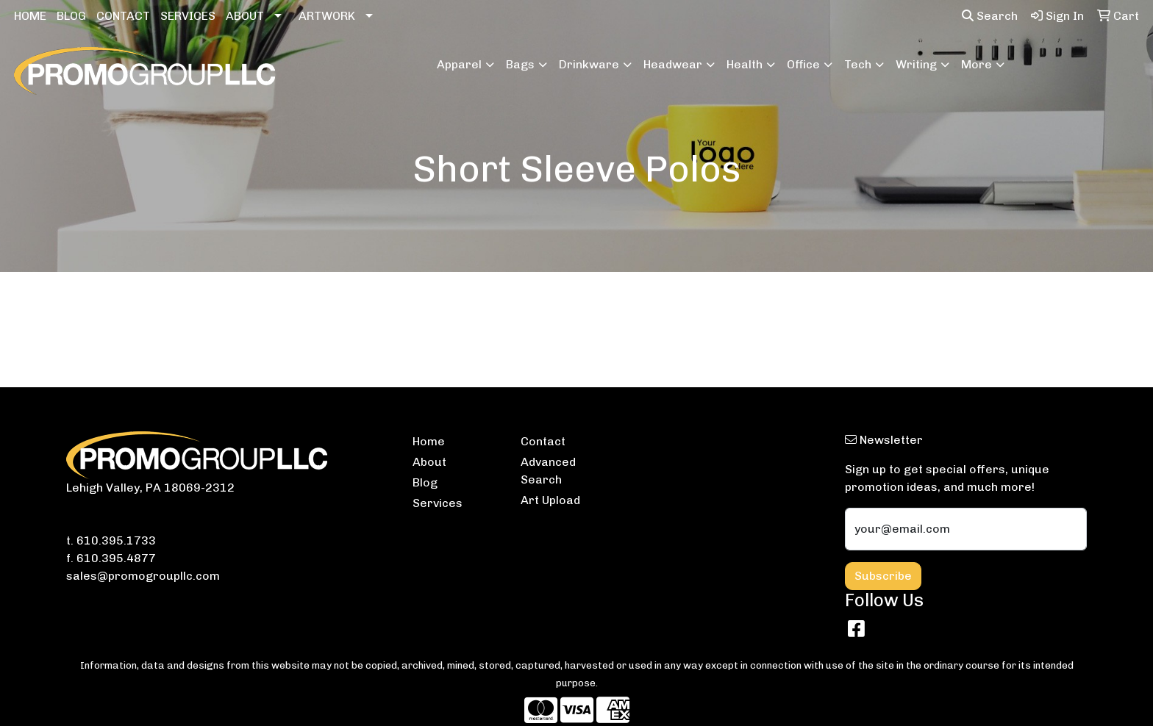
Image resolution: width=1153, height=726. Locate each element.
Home (429, 441)
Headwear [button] (672, 64)
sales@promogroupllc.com (143, 576)
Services (438, 503)
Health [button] (745, 64)
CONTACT (123, 16)
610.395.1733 (116, 540)
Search (990, 16)
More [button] (976, 64)
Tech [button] (857, 64)
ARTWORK (327, 16)
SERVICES (187, 16)
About (429, 462)
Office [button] (803, 64)
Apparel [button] (459, 64)
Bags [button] (520, 64)
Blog (425, 482)
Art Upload (550, 500)
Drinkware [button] (589, 64)
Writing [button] (916, 64)
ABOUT (245, 16)
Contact (543, 441)
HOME (30, 16)
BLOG (71, 16)
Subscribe (883, 576)
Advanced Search (548, 470)
